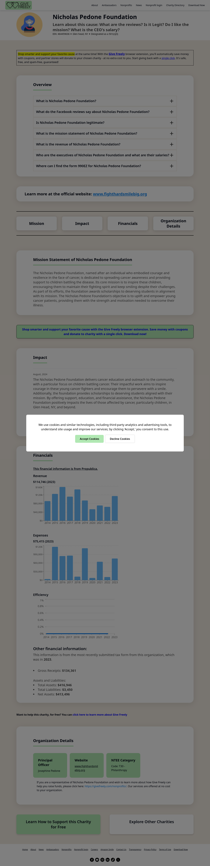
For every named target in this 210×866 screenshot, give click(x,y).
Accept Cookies (89, 439)
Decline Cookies (120, 439)
